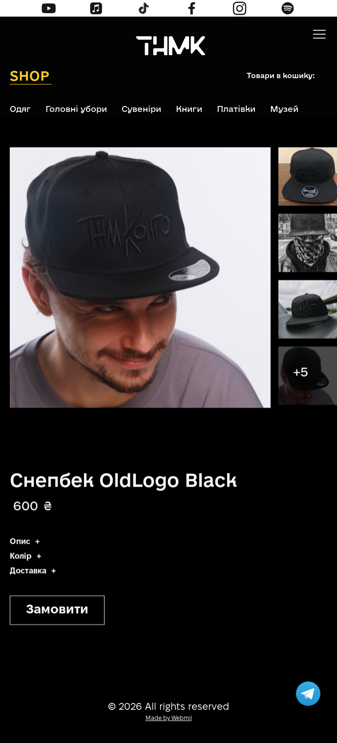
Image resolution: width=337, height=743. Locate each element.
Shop (29, 75)
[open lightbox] (307, 178)
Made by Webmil (169, 718)
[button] (319, 34)
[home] (168, 47)
